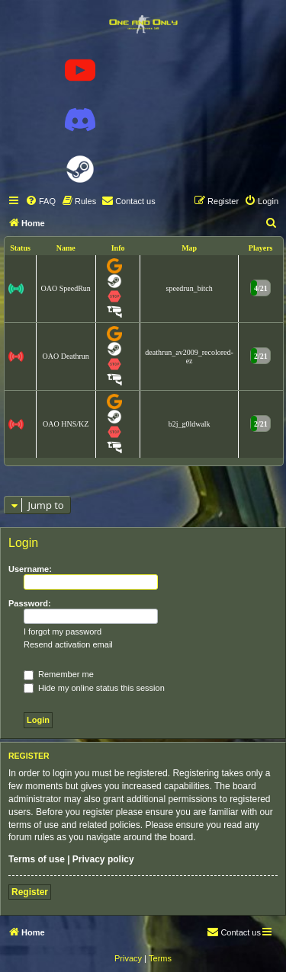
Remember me (59, 674)
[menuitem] (40, 201)
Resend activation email (68, 644)
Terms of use (36, 859)
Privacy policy (103, 859)
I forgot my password (62, 631)
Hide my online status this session (94, 687)
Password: (29, 603)
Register (29, 892)
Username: (30, 569)
